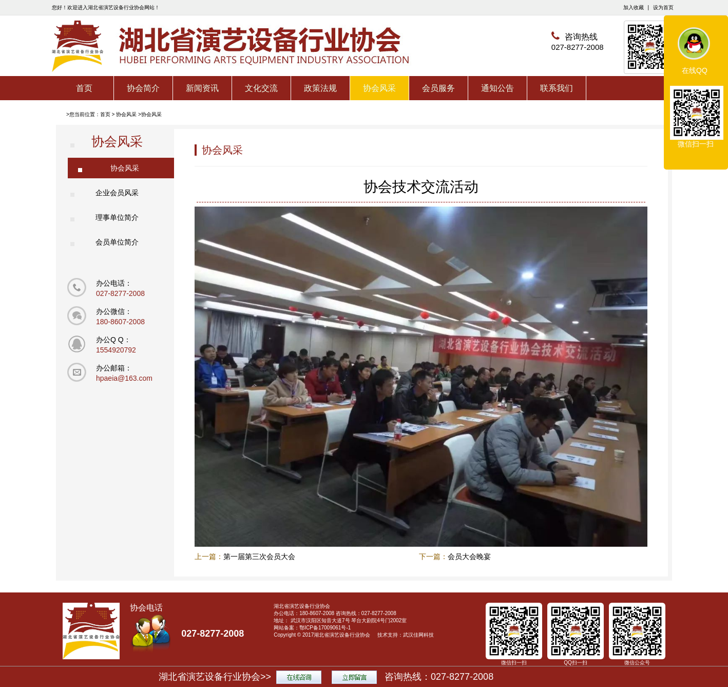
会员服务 (438, 88)
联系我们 (556, 88)
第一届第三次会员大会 (259, 556)
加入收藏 (633, 7)
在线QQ (694, 70)
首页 (84, 88)
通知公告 (497, 88)
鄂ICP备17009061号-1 (325, 627)
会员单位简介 (117, 242)
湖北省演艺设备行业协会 (342, 635)
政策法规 (320, 88)
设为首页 (663, 7)
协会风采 (379, 88)
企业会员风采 (117, 193)
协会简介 (143, 88)
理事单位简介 (117, 217)
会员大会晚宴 (469, 556)
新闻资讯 (202, 88)
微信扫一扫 (696, 144)
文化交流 (261, 88)
